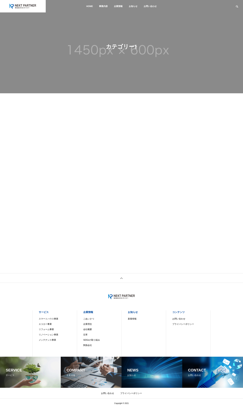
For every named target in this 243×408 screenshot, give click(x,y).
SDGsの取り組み (91, 340)
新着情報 (132, 319)
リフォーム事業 (46, 329)
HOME (89, 6)
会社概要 (87, 329)
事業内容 (103, 6)
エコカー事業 (45, 324)
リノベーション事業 (48, 334)
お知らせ (133, 6)
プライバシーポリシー (183, 324)
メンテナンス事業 (47, 340)
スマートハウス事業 (48, 319)
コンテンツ (178, 312)
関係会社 (87, 345)
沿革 (85, 334)
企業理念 (87, 324)
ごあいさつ (88, 319)
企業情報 (118, 6)
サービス (44, 312)
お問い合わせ (150, 6)
